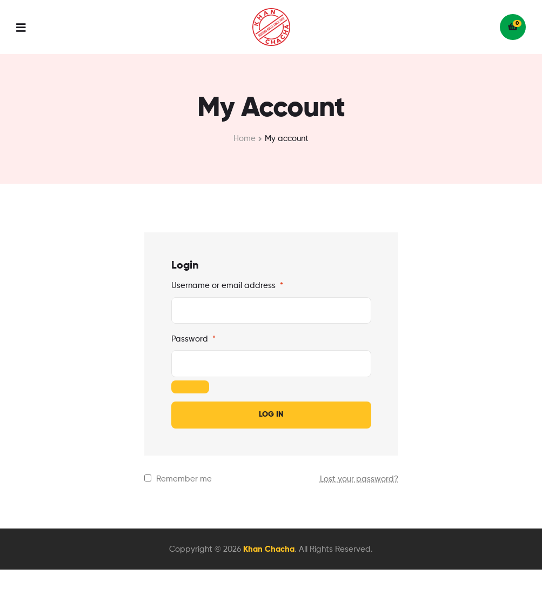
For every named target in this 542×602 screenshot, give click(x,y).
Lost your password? (359, 479)
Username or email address (227, 286)
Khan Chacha (269, 549)
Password (193, 339)
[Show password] (190, 387)
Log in (271, 414)
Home (244, 139)
